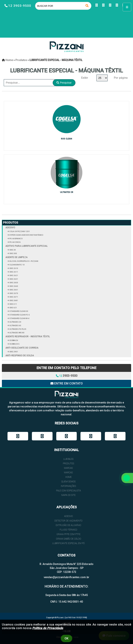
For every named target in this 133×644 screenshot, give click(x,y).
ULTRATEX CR (66, 192)
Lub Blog (68, 459)
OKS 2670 (13, 293)
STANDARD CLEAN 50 (18, 311)
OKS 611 (13, 304)
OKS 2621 (13, 275)
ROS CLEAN (66, 139)
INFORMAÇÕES (68, 486)
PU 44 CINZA (15, 242)
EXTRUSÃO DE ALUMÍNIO (68, 525)
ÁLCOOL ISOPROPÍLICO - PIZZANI (23, 261)
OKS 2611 (13, 272)
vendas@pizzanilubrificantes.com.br (66, 577)
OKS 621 (13, 308)
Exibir (84, 77)
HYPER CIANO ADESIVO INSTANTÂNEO (26, 235)
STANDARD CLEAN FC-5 (19, 315)
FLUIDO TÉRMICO (68, 529)
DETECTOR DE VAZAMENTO (68, 520)
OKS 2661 (13, 290)
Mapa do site (68, 495)
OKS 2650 (13, 283)
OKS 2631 (13, 279)
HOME (68, 477)
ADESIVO (10, 227)
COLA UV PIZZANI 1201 (19, 231)
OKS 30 (12, 250)
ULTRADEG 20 (15, 322)
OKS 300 (13, 253)
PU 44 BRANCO (16, 239)
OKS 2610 (13, 268)
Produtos (10, 222)
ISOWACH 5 (14, 344)
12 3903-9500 (19, 6)
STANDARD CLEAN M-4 (19, 318)
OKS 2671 (13, 297)
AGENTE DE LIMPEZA (16, 257)
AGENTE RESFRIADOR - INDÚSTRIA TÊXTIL (27, 336)
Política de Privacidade (47, 628)
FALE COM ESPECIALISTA (68, 490)
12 (66, 376)
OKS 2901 (13, 352)
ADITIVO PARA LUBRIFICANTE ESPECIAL (26, 246)
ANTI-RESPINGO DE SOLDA (19, 355)
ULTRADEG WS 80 (16, 333)
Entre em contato (66, 383)
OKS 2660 (13, 286)
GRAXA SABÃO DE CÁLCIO (68, 538)
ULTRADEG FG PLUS (17, 329)
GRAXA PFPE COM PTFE (68, 534)
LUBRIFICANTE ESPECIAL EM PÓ (68, 543)
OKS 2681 (13, 300)
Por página (121, 77)
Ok (66, 638)
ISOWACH (13, 340)
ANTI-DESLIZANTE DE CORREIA (21, 347)
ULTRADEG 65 (15, 325)
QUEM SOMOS (68, 481)
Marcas (68, 468)
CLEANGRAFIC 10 (17, 265)
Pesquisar (63, 82)
